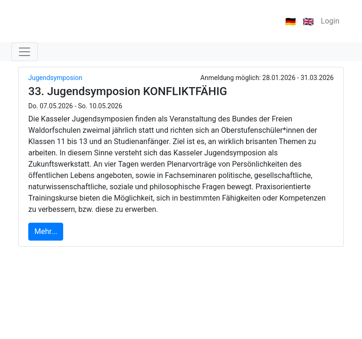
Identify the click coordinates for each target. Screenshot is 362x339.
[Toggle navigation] (24, 51)
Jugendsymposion (55, 77)
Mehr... (45, 231)
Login (330, 20)
